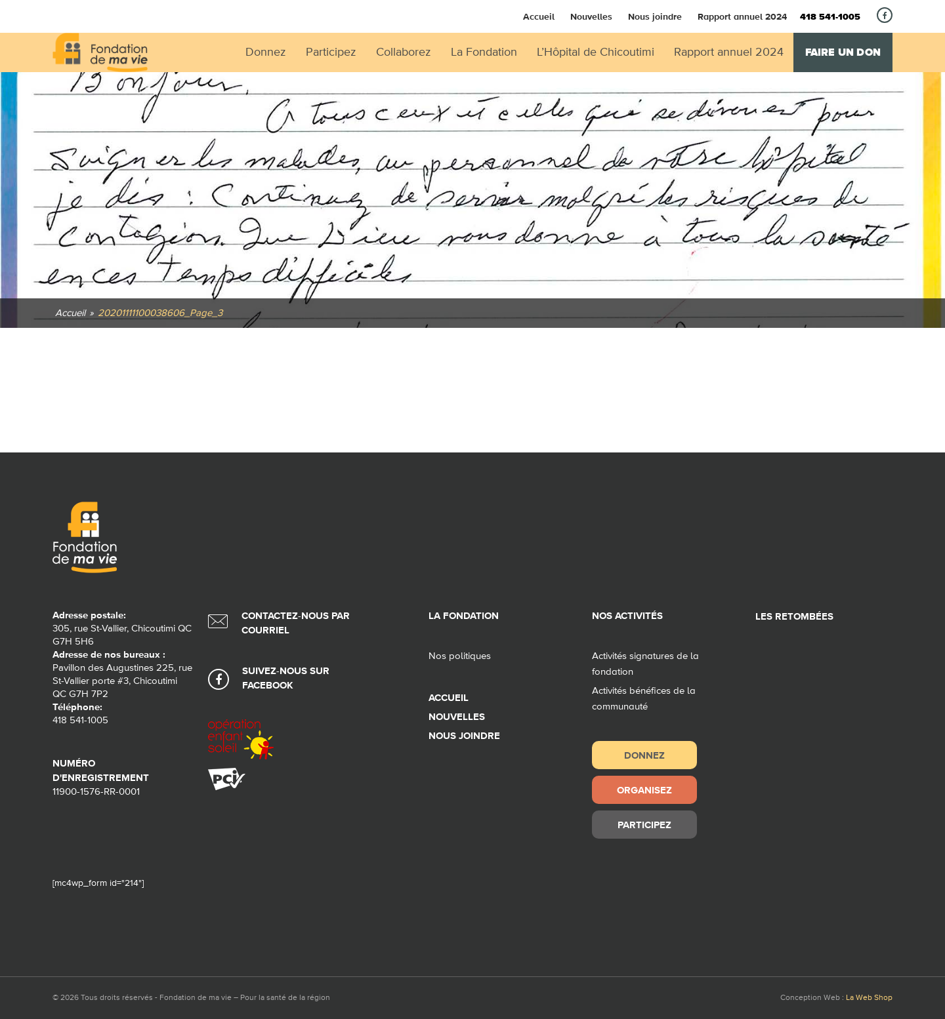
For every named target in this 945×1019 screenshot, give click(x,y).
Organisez (644, 789)
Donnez (644, 755)
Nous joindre (655, 16)
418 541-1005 (830, 17)
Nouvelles (591, 16)
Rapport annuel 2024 (742, 16)
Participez (644, 824)
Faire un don (843, 52)
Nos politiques (460, 656)
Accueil (539, 16)
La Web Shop (869, 998)
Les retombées (794, 617)
